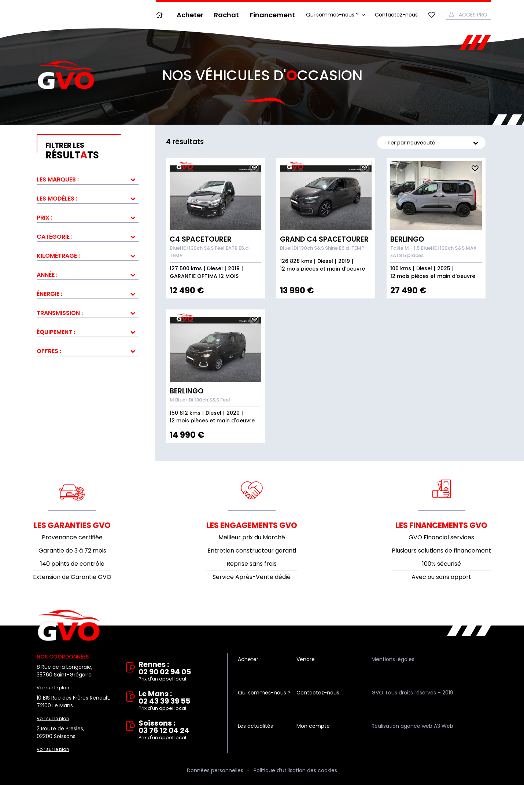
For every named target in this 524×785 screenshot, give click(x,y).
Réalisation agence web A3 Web (412, 726)
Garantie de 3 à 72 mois (72, 550)
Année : (47, 275)
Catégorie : (55, 236)
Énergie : (49, 294)
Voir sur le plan (53, 688)
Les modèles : (57, 198)
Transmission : (60, 313)
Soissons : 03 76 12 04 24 (178, 730)
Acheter (190, 14)
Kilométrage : (58, 256)
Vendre (305, 659)
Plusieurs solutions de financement (441, 550)
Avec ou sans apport (441, 577)
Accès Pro (473, 14)
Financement (272, 14)
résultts (92, 151)
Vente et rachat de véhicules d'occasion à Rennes (69, 625)
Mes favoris (431, 14)
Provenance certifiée (72, 537)
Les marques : (58, 179)
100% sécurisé (441, 564)
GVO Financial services (441, 537)
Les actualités (255, 726)
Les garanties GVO (72, 525)
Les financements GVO (441, 525)
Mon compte (313, 726)
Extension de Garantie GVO (72, 577)
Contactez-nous (396, 14)
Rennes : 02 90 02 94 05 (178, 672)
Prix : (44, 217)
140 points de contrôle (72, 564)
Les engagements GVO (251, 525)
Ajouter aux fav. (254, 168)
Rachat (226, 14)
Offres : (49, 351)
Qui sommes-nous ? (332, 14)
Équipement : (56, 332)
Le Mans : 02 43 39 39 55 (178, 701)
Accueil (161, 15)
